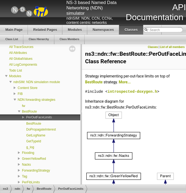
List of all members (172, 47)
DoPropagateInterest (41, 129)
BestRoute (29, 111)
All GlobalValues (20, 59)
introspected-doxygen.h (132, 91)
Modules (15, 76)
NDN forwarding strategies (36, 100)
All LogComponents (23, 64)
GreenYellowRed (34, 159)
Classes (153, 47)
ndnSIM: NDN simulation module (36, 82)
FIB (20, 94)
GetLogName (35, 135)
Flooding (28, 153)
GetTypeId (33, 141)
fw (23, 106)
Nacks (26, 164)
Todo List (15, 70)
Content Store (27, 88)
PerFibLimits (31, 182)
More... (125, 82)
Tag (24, 176)
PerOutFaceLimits (39, 117)
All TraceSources (21, 47)
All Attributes (18, 53)
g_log (30, 147)
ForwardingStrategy (36, 170)
